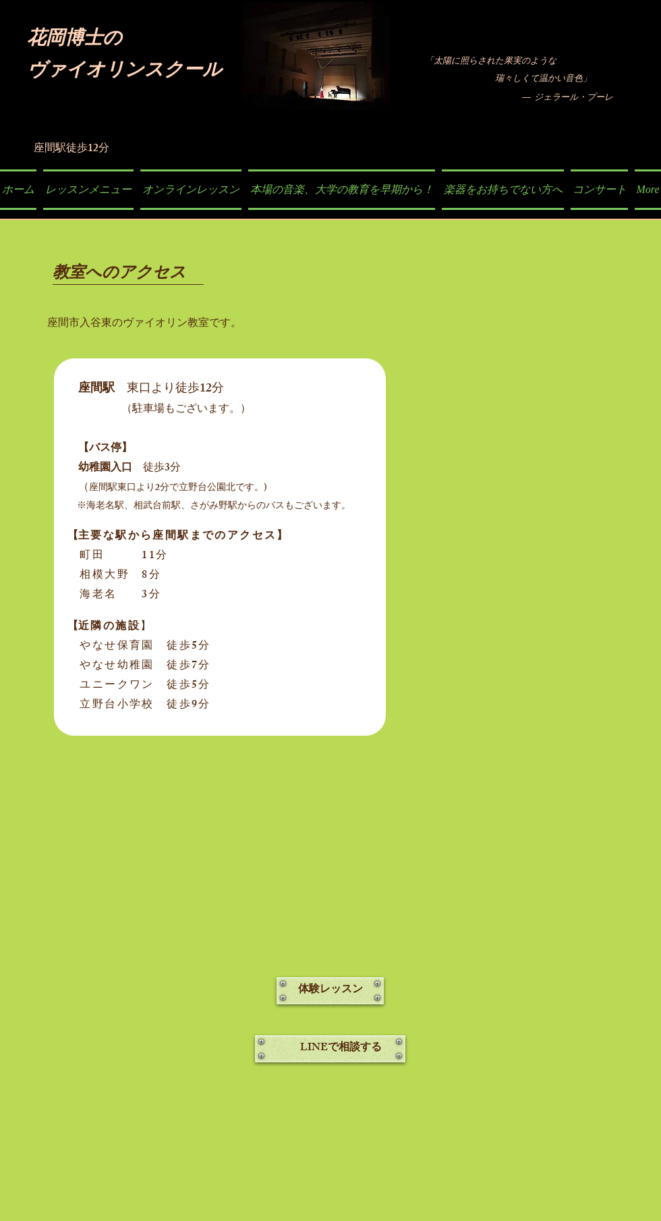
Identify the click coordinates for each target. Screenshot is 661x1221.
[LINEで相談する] (330, 1048)
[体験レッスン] (330, 990)
